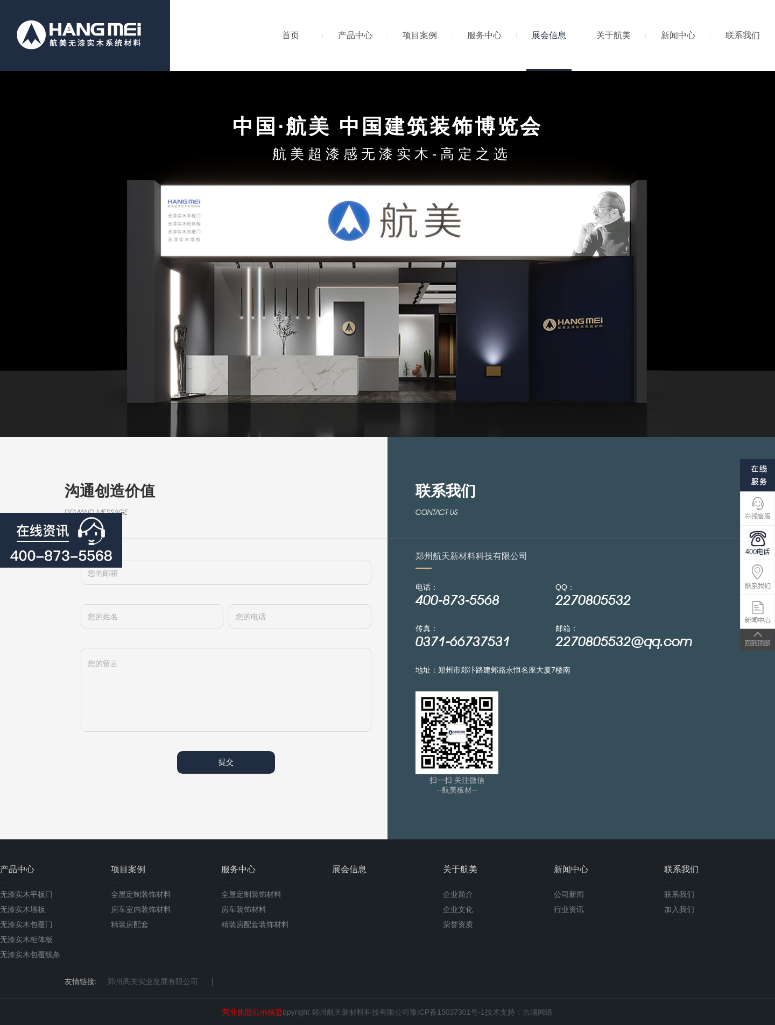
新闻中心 (678, 35)
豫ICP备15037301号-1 (447, 1012)
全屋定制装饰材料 (141, 894)
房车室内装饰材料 (141, 909)
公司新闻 (569, 894)
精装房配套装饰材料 (255, 924)
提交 (226, 762)
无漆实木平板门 (26, 894)
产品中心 (355, 35)
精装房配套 (130, 924)
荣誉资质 (458, 924)
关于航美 (613, 35)
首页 (290, 35)
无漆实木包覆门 (26, 924)
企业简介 (458, 894)
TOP (757, 640)
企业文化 (458, 909)
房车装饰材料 (243, 909)
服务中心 (484, 35)
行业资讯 (569, 909)
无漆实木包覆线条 (30, 954)
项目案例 (420, 35)
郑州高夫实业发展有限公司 (153, 981)
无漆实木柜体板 (26, 939)
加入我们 (679, 909)
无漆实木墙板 (22, 909)
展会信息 (549, 51)
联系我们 (742, 35)
